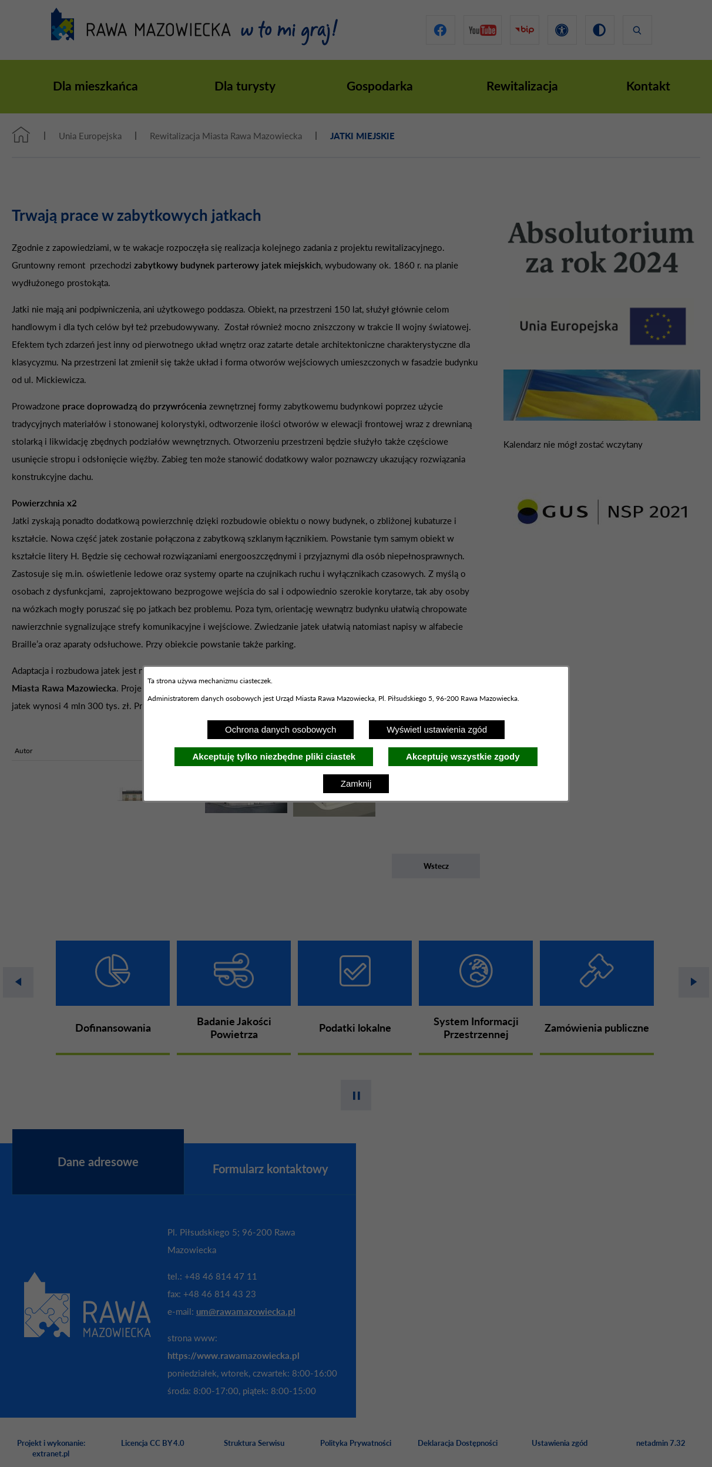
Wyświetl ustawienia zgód (437, 729)
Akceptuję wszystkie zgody (462, 756)
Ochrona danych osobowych (280, 729)
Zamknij (356, 783)
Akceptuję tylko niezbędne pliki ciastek (273, 756)
